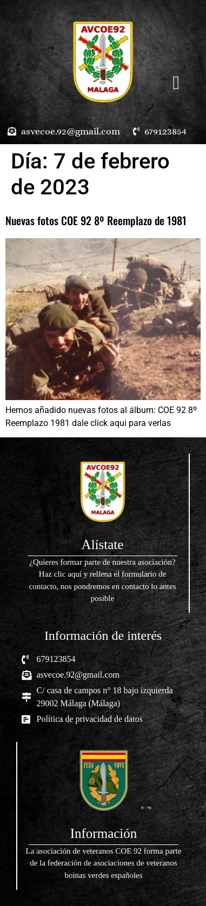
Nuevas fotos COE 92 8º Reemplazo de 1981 (96, 220)
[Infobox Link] (102, 533)
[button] (176, 83)
